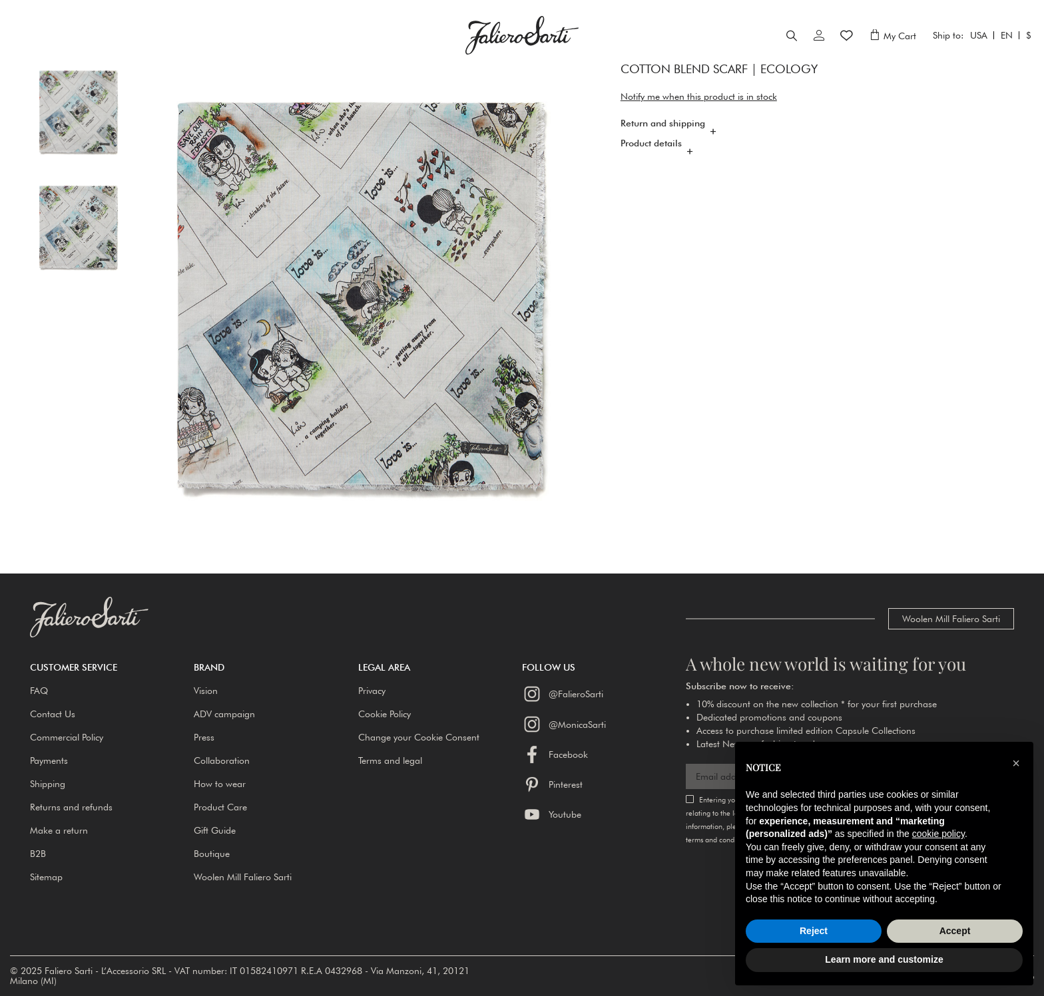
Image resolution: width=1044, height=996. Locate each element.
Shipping (47, 783)
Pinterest (552, 784)
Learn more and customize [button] (884, 959)
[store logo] (522, 48)
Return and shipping (663, 149)
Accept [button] (955, 930)
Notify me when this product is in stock (699, 123)
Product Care (220, 807)
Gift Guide (215, 830)
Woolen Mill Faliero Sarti (951, 618)
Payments (49, 760)
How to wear (220, 783)
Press (204, 737)
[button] (112, 667)
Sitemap (46, 877)
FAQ (39, 690)
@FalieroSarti (562, 694)
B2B (38, 853)
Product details (651, 169)
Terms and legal (390, 760)
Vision (206, 690)
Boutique (212, 853)
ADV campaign (224, 714)
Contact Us (52, 714)
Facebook (555, 754)
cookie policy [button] (938, 833)
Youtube (551, 814)
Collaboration (222, 760)
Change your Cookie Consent (418, 737)
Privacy (372, 690)
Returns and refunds (71, 807)
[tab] (817, 153)
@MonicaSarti (564, 724)
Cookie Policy (384, 714)
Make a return (59, 830)
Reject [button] (814, 930)
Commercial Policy (66, 737)
